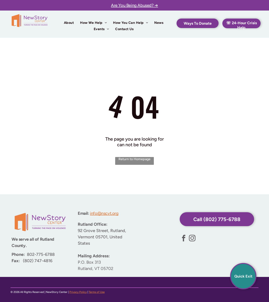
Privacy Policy (78, 292)
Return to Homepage (134, 159)
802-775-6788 (41, 254)
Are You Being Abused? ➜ (134, 5)
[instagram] (192, 239)
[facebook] (183, 239)
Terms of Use (97, 292)
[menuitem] (69, 23)
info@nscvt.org (104, 213)
